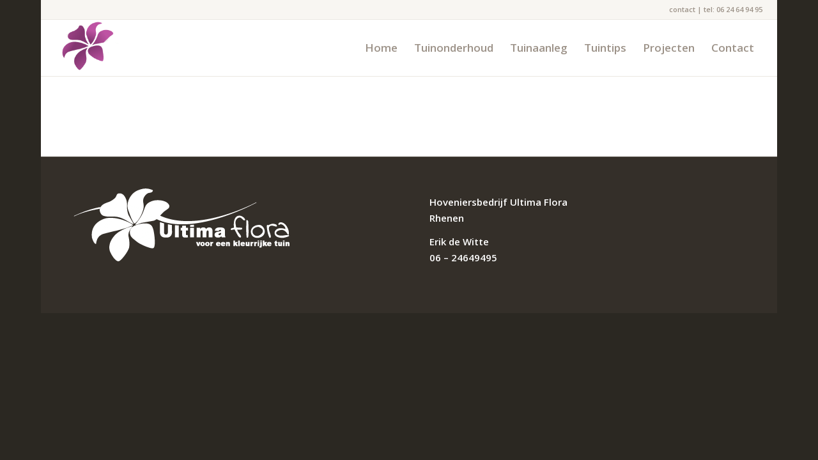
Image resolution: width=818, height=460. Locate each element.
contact (682, 9)
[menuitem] (381, 48)
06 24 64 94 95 (739, 9)
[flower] (88, 48)
